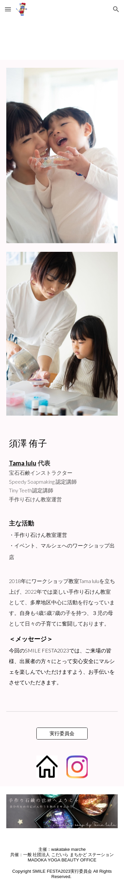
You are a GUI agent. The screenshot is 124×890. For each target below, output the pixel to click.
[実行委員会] (62, 734)
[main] (62, 442)
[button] (8, 9)
